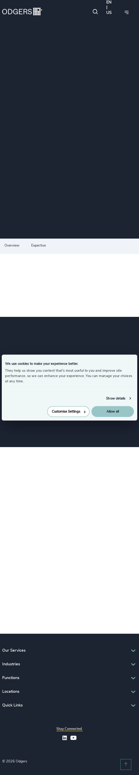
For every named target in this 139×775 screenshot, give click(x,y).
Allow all (112, 411)
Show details (115, 398)
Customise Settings (68, 411)
